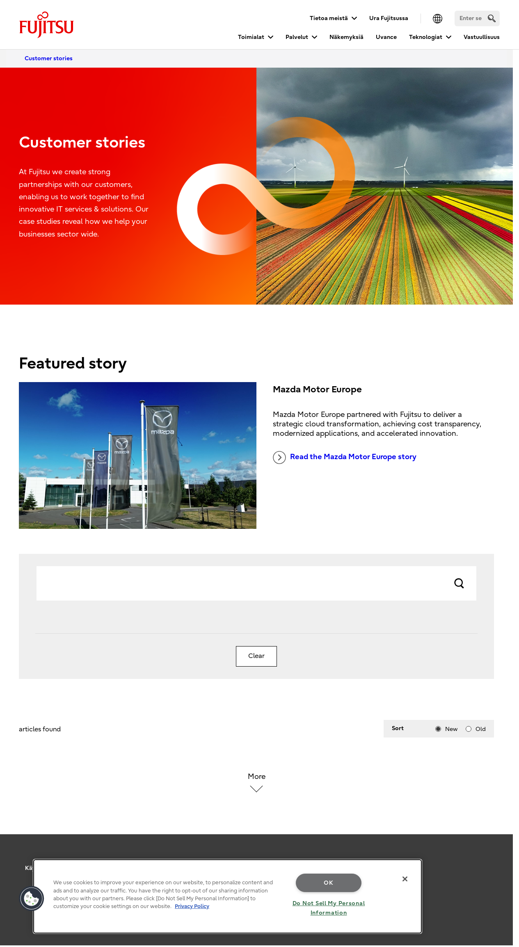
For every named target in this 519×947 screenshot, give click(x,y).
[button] (31, 899)
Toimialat (251, 37)
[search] (492, 18)
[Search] (477, 18)
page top (500, 854)
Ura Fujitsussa (388, 18)
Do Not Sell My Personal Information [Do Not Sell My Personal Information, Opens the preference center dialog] (329, 908)
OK (328, 882)
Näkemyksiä (346, 37)
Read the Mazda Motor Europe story (344, 457)
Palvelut (297, 37)
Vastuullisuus (482, 37)
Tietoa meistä (329, 18)
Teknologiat (425, 37)
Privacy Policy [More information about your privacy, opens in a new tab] (192, 906)
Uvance (386, 37)
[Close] (405, 879)
